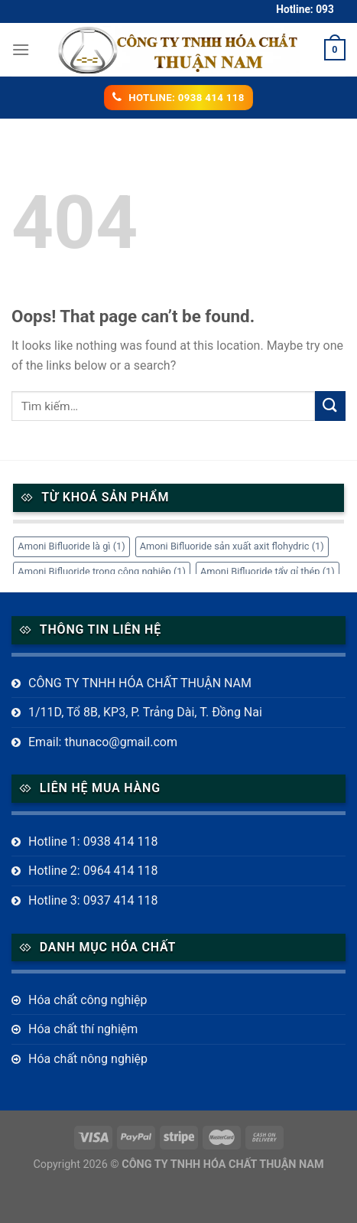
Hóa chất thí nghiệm (83, 1029)
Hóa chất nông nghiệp (88, 1059)
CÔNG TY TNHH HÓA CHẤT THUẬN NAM (140, 683)
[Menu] (20, 49)
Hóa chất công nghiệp (88, 1000)
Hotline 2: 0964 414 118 (93, 870)
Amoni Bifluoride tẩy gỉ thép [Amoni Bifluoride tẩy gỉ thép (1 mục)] (267, 571)
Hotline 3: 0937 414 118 (93, 900)
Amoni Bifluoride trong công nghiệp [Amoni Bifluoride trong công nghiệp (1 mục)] (102, 571)
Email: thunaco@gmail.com (102, 742)
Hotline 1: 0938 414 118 (93, 841)
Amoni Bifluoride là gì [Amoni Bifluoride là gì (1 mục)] (71, 546)
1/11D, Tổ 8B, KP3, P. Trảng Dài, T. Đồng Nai (145, 712)
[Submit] (330, 406)
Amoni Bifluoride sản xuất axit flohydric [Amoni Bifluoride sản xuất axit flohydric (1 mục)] (232, 546)
